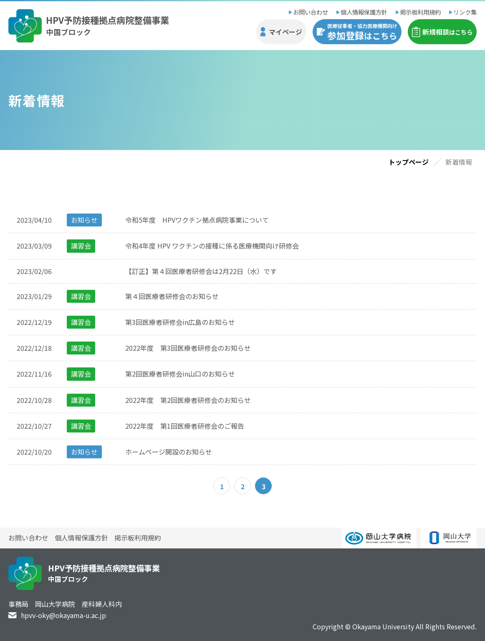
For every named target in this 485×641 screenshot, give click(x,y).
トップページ (409, 162)
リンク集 (465, 12)
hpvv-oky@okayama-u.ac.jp (63, 615)
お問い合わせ (310, 12)
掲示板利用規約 (420, 12)
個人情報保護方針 (364, 12)
